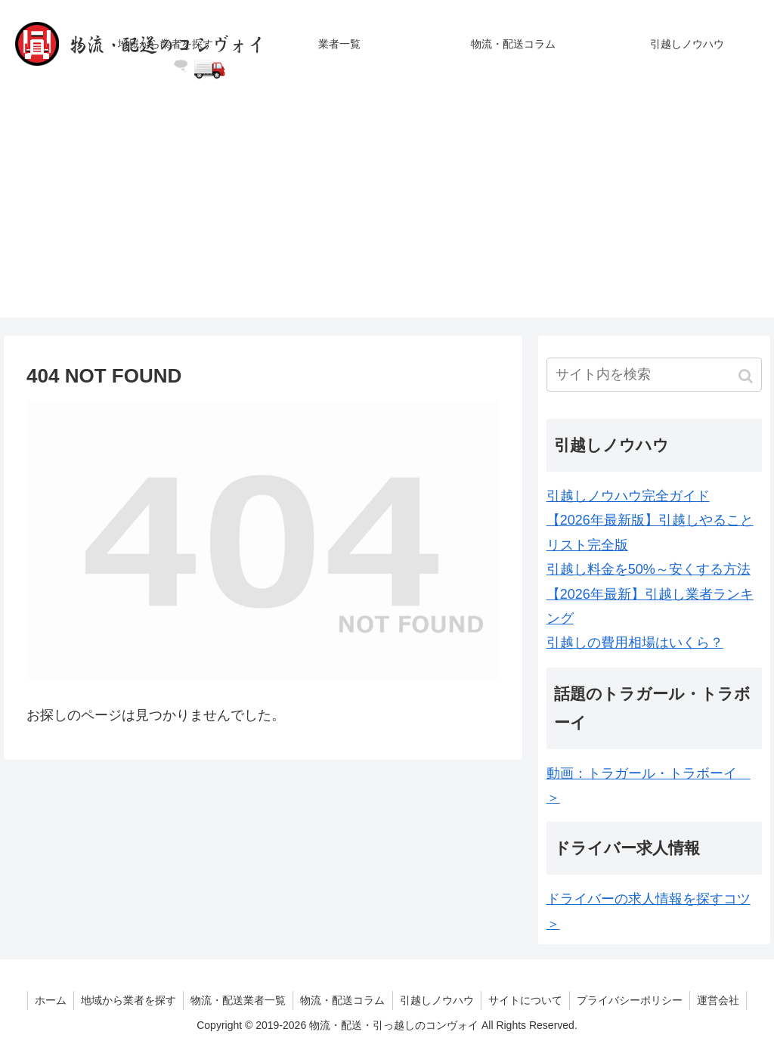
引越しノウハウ (438, 1000)
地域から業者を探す (125, 1000)
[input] (654, 375)
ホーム (46, 1000)
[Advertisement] (387, 212)
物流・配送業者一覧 (236, 1000)
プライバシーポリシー (633, 1000)
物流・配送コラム (342, 1000)
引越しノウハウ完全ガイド (628, 495)
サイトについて (528, 1000)
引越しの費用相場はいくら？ (634, 642)
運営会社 (723, 1000)
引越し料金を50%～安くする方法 (648, 569)
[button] (747, 376)
